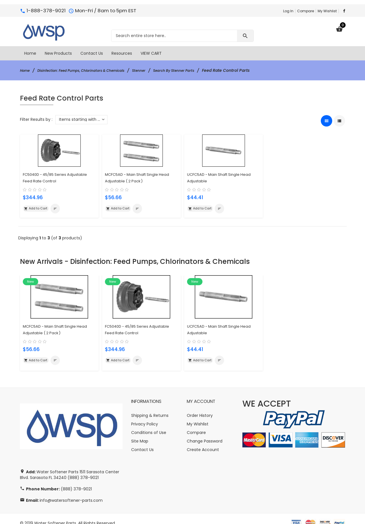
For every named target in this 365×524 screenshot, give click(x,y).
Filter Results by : (36, 119)
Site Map (139, 432)
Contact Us (142, 441)
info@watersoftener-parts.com (71, 491)
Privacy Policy (144, 415)
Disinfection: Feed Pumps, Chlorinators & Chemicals (93, 70)
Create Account (203, 441)
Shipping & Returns (150, 406)
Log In (288, 11)
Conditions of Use (148, 424)
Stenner (162, 70)
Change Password (204, 432)
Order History (200, 406)
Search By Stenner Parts (202, 70)
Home (26, 70)
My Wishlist (327, 11)
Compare (305, 11)
